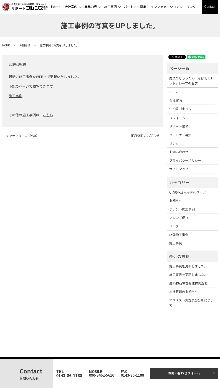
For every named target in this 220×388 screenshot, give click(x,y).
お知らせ (24, 45)
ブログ (174, 226)
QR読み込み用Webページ (187, 192)
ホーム (174, 91)
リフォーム (177, 118)
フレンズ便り (178, 217)
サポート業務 (178, 126)
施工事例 (110, 6)
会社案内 (71, 6)
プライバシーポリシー (185, 160)
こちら (48, 114)
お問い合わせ (178, 152)
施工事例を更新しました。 (188, 266)
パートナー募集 (135, 6)
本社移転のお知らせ (183, 291)
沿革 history (181, 108)
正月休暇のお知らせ (145, 136)
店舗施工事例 (178, 234)
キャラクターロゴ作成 (21, 136)
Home (55, 6)
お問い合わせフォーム (184, 373)
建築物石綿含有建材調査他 (188, 283)
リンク (191, 6)
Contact (209, 6)
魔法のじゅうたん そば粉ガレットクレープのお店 (191, 80)
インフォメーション (165, 6)
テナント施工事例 (182, 209)
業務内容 (90, 6)
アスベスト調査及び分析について (191, 302)
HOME (6, 45)
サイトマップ (178, 169)
